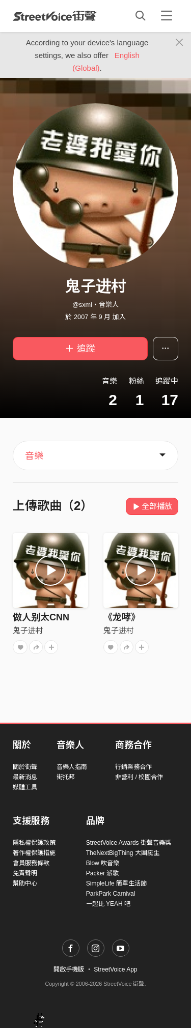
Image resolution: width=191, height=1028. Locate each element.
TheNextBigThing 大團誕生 (122, 852)
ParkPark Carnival (110, 893)
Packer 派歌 (102, 873)
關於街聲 (25, 766)
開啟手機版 (68, 969)
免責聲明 (25, 873)
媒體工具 (25, 787)
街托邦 (66, 777)
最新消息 (25, 777)
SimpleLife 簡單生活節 (116, 883)
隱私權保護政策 (34, 842)
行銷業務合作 (133, 766)
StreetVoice (55, 16)
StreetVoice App (115, 969)
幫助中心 (25, 883)
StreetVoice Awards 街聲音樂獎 (128, 842)
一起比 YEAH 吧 (108, 903)
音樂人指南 (72, 766)
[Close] (179, 43)
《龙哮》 (121, 617)
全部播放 (152, 506)
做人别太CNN (41, 617)
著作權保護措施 (34, 852)
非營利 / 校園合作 (139, 777)
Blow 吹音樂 (102, 863)
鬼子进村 (28, 630)
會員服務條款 (31, 863)
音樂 (34, 456)
